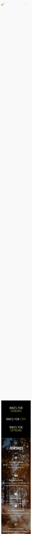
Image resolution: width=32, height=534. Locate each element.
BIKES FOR (16, 409)
